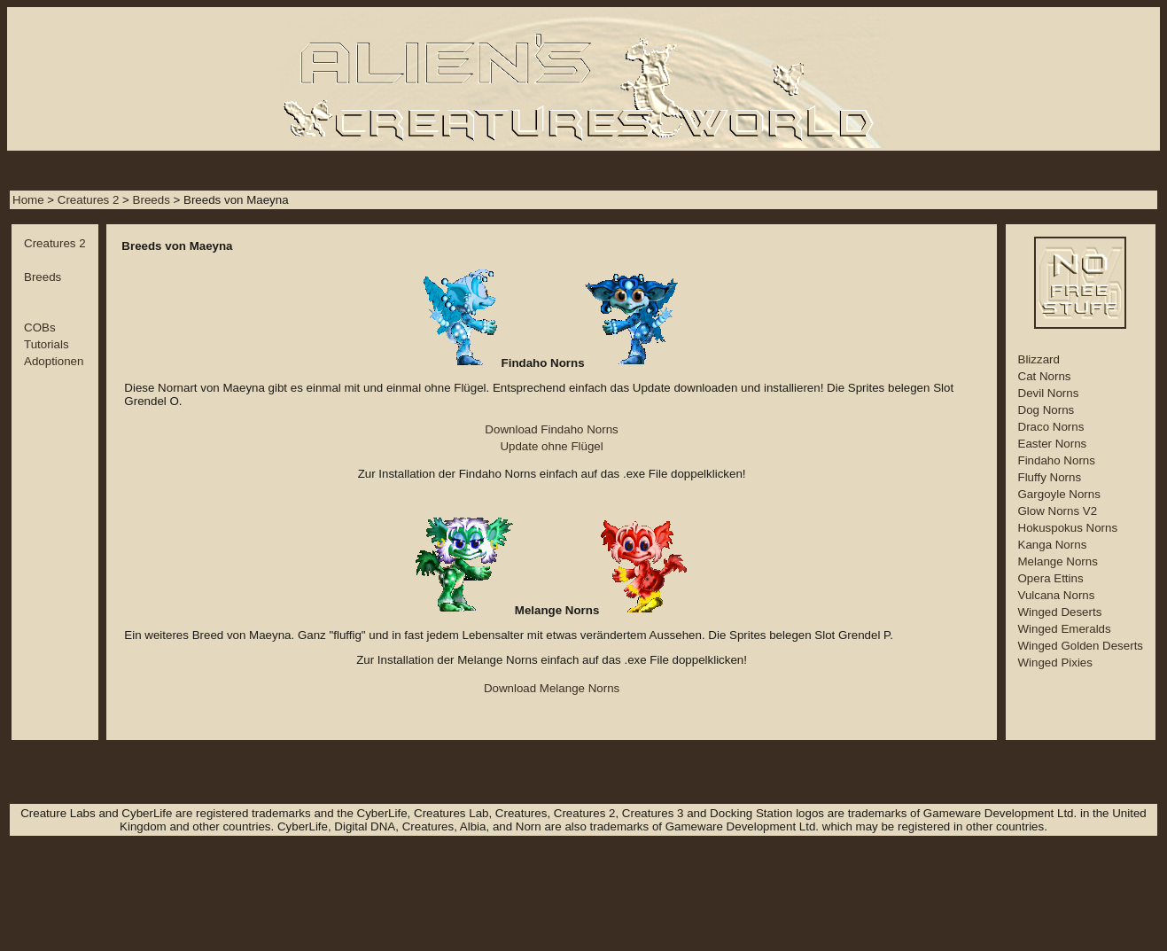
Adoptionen (53, 361)
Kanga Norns (1052, 544)
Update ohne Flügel (551, 446)
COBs (40, 327)
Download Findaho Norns (551, 429)
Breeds (151, 200)
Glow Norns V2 (1058, 511)
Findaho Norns (1056, 460)
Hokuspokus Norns (1068, 527)
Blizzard (1039, 359)
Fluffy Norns (1050, 477)
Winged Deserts (1060, 612)
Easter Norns (1052, 443)
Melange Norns (1058, 561)
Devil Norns (1048, 393)
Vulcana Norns (1056, 595)
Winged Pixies (1055, 662)
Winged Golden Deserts (1081, 645)
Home (28, 200)
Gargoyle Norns (1059, 494)
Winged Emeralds (1064, 628)
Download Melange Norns (551, 688)
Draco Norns (1051, 426)
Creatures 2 (89, 200)
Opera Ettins (1051, 578)
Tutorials (46, 344)
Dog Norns (1046, 410)
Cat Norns (1044, 376)
